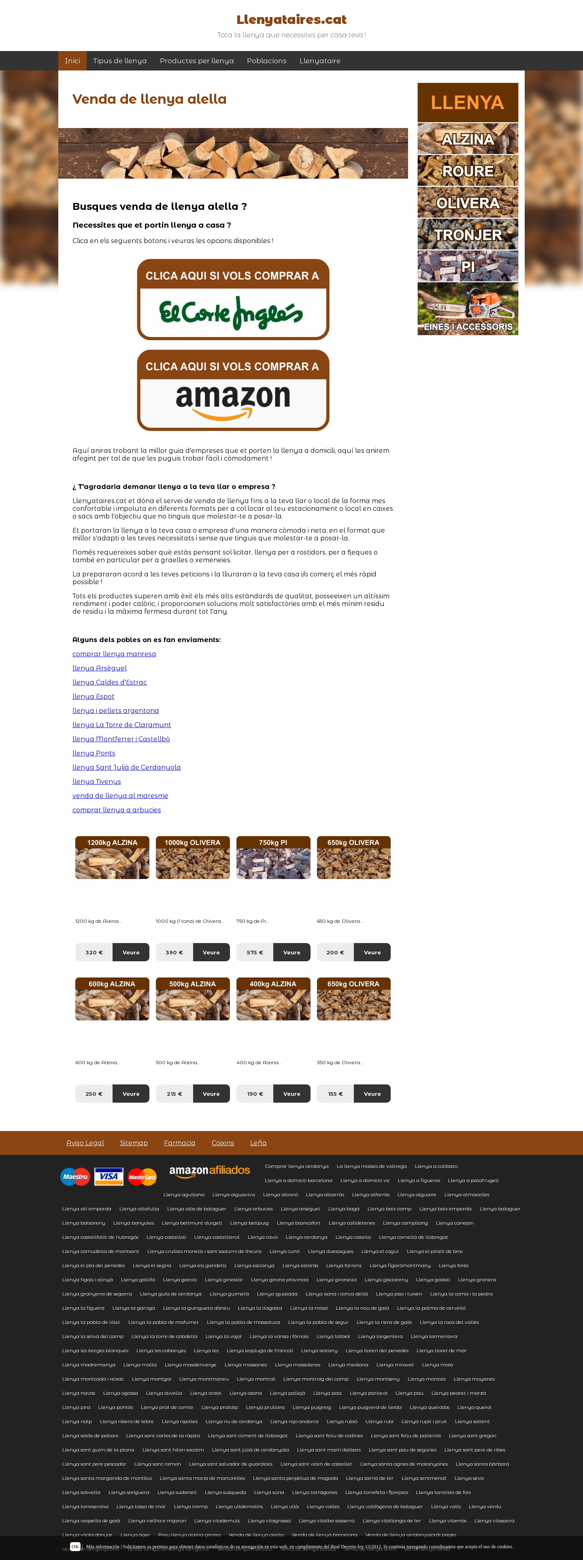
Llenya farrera (344, 1265)
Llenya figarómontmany (400, 1265)
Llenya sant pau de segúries (402, 1450)
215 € (174, 1094)
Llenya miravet (395, 1365)
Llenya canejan (455, 1223)
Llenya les (206, 1350)
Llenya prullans (265, 1407)
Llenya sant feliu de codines (329, 1435)
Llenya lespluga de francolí (260, 1350)
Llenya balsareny (83, 1223)
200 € (335, 952)
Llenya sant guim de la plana (98, 1450)
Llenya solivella (81, 1492)
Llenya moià (437, 1365)
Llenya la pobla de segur (318, 1322)
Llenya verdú (485, 1506)
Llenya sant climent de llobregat (248, 1435)
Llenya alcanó (280, 1194)
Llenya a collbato (436, 1166)
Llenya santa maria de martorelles (202, 1478)
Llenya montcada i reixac (93, 1379)
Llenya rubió (342, 1421)
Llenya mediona (348, 1365)
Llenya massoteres (297, 1365)
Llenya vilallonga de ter (392, 1520)
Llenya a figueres (419, 1180)
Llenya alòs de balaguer (196, 1209)
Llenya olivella (164, 1393)
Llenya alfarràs (370, 1194)
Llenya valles (323, 1506)
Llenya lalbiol (333, 1336)
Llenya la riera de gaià (384, 1322)
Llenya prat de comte (167, 1407)
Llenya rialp (77, 1421)
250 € (93, 1094)
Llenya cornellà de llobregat (413, 1237)
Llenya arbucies (253, 1209)
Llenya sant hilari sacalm (173, 1450)
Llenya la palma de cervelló (431, 1308)
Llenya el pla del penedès (93, 1265)
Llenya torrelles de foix (443, 1492)
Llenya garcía (180, 1279)
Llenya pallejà (287, 1393)
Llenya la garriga (134, 1308)
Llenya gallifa (138, 1279)
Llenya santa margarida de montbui (107, 1478)
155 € (335, 1094)
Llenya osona (246, 1393)
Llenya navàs (78, 1393)
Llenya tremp (191, 1506)
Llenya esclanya (254, 1265)
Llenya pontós (115, 1407)
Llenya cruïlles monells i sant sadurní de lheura (204, 1251)
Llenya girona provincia (280, 1279)
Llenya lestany (319, 1350)
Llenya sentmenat (424, 1478)
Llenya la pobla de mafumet (163, 1322)
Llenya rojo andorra (294, 1421)
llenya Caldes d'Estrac (109, 682)
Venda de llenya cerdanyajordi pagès (411, 1535)
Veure (131, 952)
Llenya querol (474, 1407)
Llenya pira (76, 1407)
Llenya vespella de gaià (91, 1520)
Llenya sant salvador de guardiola (230, 1464)
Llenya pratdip (220, 1407)
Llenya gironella (337, 1279)
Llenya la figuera (83, 1308)
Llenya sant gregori (472, 1435)
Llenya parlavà (368, 1393)
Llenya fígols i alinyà (87, 1279)
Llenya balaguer (500, 1209)
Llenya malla (140, 1365)
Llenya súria (269, 1492)
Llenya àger (135, 1535)
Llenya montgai (151, 1379)
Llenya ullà (285, 1506)
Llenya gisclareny (386, 1279)
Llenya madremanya (88, 1365)
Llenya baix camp (389, 1209)
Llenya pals (327, 1393)
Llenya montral (256, 1379)
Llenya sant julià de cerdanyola (250, 1450)
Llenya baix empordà (445, 1209)
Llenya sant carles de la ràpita (163, 1435)
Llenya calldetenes (352, 1223)
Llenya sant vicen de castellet (316, 1464)
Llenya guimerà (229, 1294)
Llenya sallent (472, 1421)
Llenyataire (320, 61)
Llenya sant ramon (157, 1464)
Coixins (223, 1143)
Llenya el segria (152, 1265)
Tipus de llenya (120, 61)
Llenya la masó (309, 1308)
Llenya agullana (184, 1194)
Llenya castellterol (217, 1237)
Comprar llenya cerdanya (297, 1166)
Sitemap (134, 1143)
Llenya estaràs (300, 1265)
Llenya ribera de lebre (127, 1421)
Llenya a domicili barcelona (298, 1180)
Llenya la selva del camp (92, 1336)
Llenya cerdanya (307, 1237)
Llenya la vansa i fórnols (279, 1336)
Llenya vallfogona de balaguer (385, 1506)
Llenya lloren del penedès (377, 1350)
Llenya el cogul (380, 1251)
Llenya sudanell (177, 1492)
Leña (258, 1143)
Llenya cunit (285, 1251)
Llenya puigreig (312, 1407)
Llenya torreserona (85, 1506)
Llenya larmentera (434, 1336)
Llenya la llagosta (260, 1308)
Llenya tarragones (314, 1492)
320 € (94, 952)
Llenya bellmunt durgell (192, 1223)
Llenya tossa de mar (141, 1506)
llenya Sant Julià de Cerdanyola (126, 767)
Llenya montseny (378, 1379)
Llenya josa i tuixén (399, 1294)
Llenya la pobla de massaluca (243, 1322)
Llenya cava (263, 1237)
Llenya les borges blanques (95, 1350)
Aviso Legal (85, 1143)
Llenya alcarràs (325, 1194)
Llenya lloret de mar (442, 1350)
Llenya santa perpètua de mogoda (295, 1478)
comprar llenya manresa (114, 654)
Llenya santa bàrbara (482, 1464)
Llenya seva (469, 1478)
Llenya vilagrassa (269, 1520)
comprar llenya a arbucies (116, 810)
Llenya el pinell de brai (435, 1251)
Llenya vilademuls (217, 1520)
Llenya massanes (246, 1365)
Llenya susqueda (225, 1492)
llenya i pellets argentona (115, 711)
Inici (72, 61)
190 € (255, 1094)
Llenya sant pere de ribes (475, 1450)
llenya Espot (93, 696)
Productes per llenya (197, 61)
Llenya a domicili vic (365, 1180)
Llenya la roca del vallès (449, 1322)
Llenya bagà (344, 1209)
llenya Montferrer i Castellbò (121, 739)
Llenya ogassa (120, 1393)
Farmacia (180, 1143)
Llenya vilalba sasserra (327, 1520)
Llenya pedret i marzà (459, 1393)
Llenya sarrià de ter (370, 1478)
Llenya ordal (205, 1393)
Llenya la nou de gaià (362, 1308)
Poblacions (267, 61)
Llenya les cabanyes (161, 1350)
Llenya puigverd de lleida (370, 1407)
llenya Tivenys (96, 781)
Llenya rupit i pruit (424, 1421)
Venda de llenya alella (256, 1535)
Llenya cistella (353, 1237)
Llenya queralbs (429, 1407)
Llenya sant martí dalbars (329, 1450)
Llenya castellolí (166, 1237)
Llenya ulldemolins (239, 1506)
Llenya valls (446, 1506)
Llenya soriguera (129, 1492)
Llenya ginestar (224, 1279)
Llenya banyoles (133, 1223)
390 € (174, 952)
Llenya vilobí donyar (87, 1535)
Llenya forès (453, 1265)
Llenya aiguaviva (234, 1194)
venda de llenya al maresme (120, 796)
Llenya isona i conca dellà (337, 1294)
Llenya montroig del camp (316, 1379)
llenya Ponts (93, 753)
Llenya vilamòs (447, 1520)
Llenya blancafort (299, 1223)
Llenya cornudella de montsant (100, 1251)
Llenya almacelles (467, 1194)
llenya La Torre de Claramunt (121, 725)
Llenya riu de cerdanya (234, 1421)
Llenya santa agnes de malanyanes (404, 1464)
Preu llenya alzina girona (189, 1535)
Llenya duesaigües (330, 1251)
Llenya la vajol (224, 1336)
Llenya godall (433, 1279)
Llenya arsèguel (300, 1209)
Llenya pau (409, 1393)
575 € (255, 952)
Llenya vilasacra (494, 1520)
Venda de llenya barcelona (324, 1535)
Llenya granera (477, 1279)
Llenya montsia (427, 1379)
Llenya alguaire (417, 1194)
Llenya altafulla (139, 1209)
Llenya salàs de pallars (90, 1435)
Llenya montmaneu (204, 1379)
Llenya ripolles (180, 1421)
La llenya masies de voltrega (372, 1166)
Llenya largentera (380, 1336)
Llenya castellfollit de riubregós (100, 1237)
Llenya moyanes (474, 1379)
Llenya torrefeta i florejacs (376, 1492)
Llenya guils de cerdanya (171, 1294)
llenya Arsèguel (99, 668)
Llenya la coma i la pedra (461, 1294)
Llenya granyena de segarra (97, 1294)
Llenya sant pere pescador (94, 1464)
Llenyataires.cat (291, 19)
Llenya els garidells (202, 1265)
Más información (102, 1546)
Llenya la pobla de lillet (91, 1322)
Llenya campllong (405, 1223)
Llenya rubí (380, 1421)
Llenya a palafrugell (473, 1180)
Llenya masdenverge (191, 1365)
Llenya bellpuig (249, 1223)
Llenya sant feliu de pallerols (406, 1435)
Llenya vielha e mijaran (157, 1520)
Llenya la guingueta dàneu (196, 1308)
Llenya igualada (277, 1294)
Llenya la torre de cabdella (165, 1336)
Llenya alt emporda (86, 1209)
